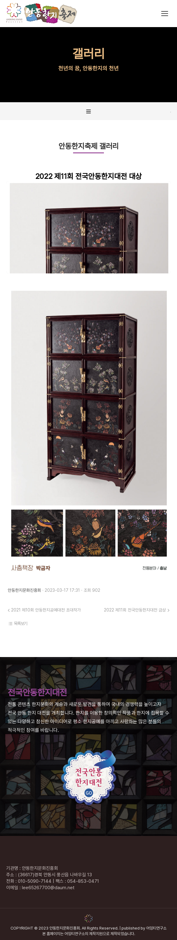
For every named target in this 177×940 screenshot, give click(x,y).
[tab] (88, 111)
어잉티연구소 (156, 928)
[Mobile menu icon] (164, 13)
